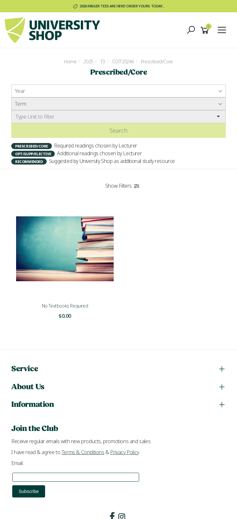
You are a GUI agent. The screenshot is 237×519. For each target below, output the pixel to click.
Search (118, 130)
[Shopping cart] (205, 30)
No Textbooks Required (65, 306)
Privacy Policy (124, 452)
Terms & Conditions (83, 452)
